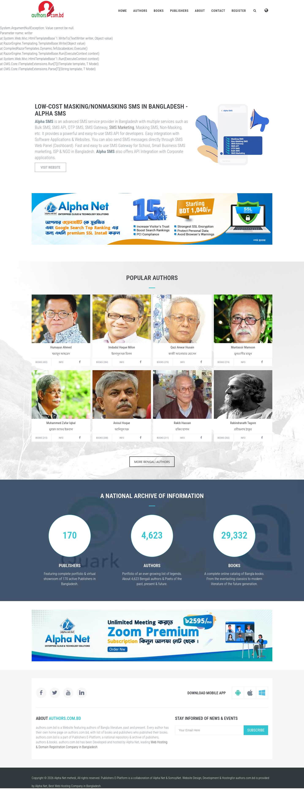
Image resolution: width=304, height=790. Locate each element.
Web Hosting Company (69, 786)
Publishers (179, 11)
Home (122, 11)
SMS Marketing (121, 127)
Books (159, 11)
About (200, 11)
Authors (140, 11)
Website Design (191, 778)
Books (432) (41, 362)
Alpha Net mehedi (65, 778)
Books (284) (102, 362)
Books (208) (102, 438)
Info (61, 362)
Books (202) (224, 438)
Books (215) (41, 438)
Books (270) (163, 362)
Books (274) (224, 362)
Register (239, 11)
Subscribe (256, 730)
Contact (218, 11)
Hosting (226, 778)
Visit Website (50, 167)
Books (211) (163, 438)
